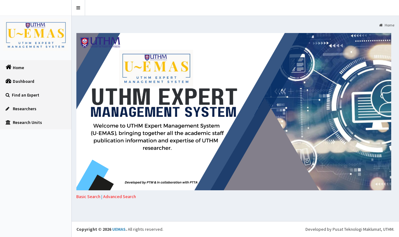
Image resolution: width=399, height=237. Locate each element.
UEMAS (119, 229)
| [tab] (89, 196)
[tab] (119, 196)
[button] (78, 8)
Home (386, 25)
